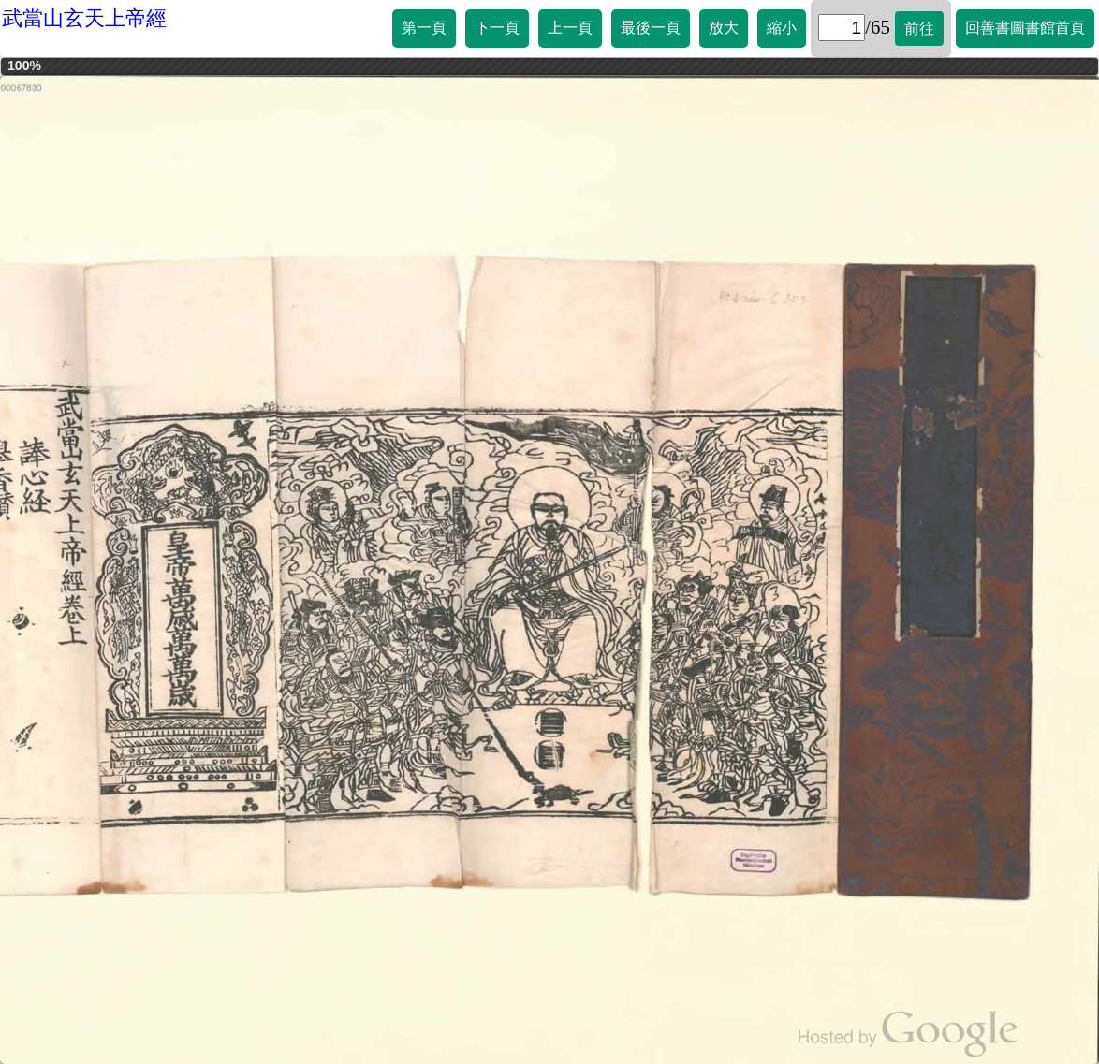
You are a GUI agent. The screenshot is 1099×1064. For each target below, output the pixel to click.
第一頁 (424, 28)
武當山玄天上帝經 (84, 18)
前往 (919, 28)
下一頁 (497, 28)
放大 (724, 28)
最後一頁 (651, 28)
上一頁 (570, 28)
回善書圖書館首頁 (1025, 28)
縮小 (782, 28)
